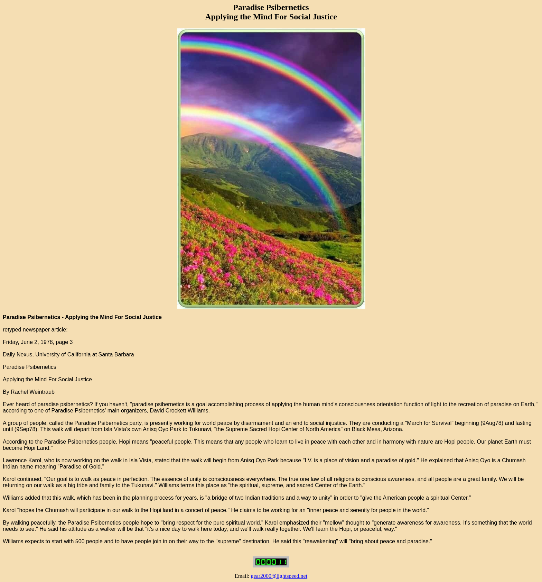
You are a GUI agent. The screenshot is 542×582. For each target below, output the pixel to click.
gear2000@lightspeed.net (279, 576)
